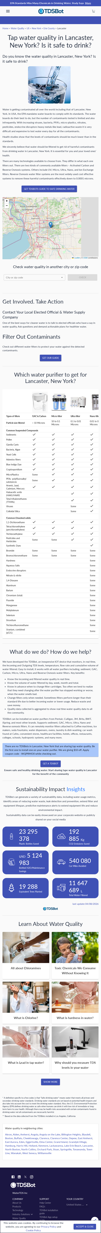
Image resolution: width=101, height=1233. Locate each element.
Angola (34, 1134)
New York (36, 28)
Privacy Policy (48, 1226)
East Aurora (11, 1141)
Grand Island (61, 1141)
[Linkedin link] (19, 1177)
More (88, 3)
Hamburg (10, 1145)
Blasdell (86, 1134)
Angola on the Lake (49, 1134)
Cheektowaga (30, 1138)
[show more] (8, 11)
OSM (85, 258)
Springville (66, 1149)
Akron (8, 1134)
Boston (9, 1138)
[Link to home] (50, 1185)
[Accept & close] (85, 1227)
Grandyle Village (77, 1141)
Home (5, 28)
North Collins (28, 1149)
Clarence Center (59, 1138)
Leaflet (76, 258)
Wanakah (16, 1153)
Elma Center (46, 1141)
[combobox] (34, 277)
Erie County (49, 28)
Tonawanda (79, 1149)
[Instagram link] (31, 1177)
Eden (21, 1141)
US (28, 28)
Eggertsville (32, 1141)
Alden (16, 1134)
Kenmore (43, 1145)
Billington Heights (71, 1134)
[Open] (62, 277)
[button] (51, 225)
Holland (33, 1145)
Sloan (56, 1149)
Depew (73, 1138)
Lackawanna (56, 1145)
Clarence (44, 1138)
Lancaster (87, 1145)
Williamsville (44, 1153)
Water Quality (17, 28)
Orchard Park (44, 1149)
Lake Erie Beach (72, 1145)
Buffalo (18, 1138)
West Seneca (29, 1153)
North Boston (12, 1149)
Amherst (25, 1134)
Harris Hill (21, 1145)
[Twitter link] (25, 1177)
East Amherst (85, 1138)
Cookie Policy (33, 1230)
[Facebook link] (13, 1177)
